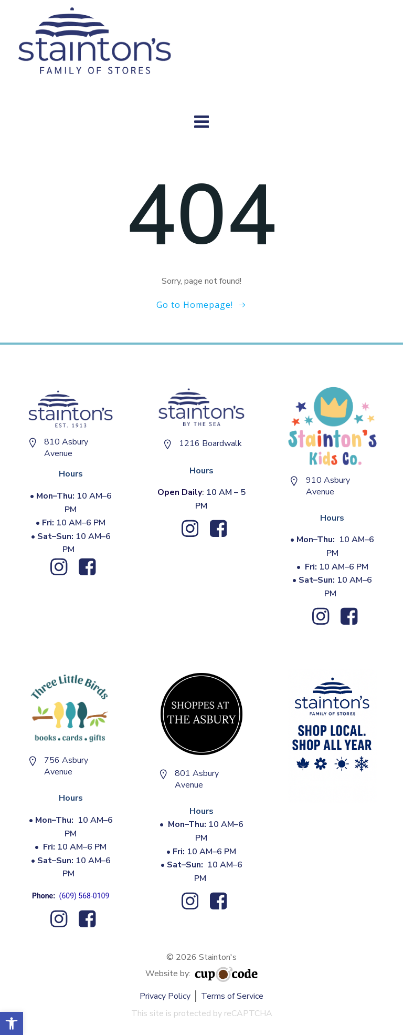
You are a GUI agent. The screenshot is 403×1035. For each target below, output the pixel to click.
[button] (11, 1023)
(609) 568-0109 (84, 896)
